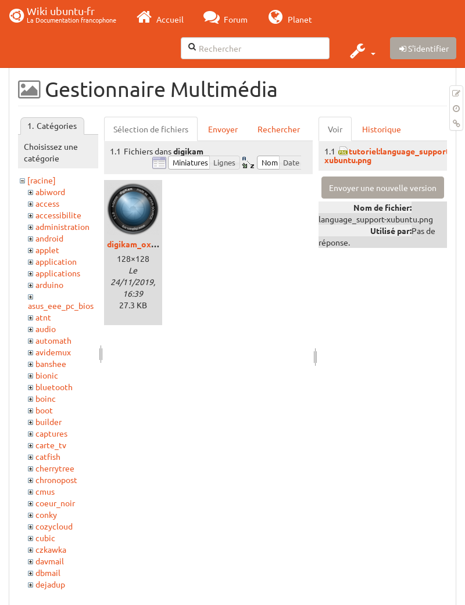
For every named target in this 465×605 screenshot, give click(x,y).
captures (51, 433)
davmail (49, 561)
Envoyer (223, 129)
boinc (45, 398)
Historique (381, 129)
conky (46, 514)
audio (45, 328)
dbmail (47, 572)
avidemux (53, 352)
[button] (361, 50)
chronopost (56, 479)
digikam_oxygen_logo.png (157, 244)
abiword (50, 191)
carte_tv (50, 445)
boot (44, 410)
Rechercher (278, 129)
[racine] (41, 180)
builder (48, 421)
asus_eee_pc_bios (61, 305)
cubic (45, 537)
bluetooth (54, 386)
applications (57, 273)
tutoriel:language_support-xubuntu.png (388, 155)
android (49, 238)
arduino (49, 284)
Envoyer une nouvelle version (383, 187)
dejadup (50, 584)
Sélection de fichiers (150, 129)
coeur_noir (55, 503)
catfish (47, 456)
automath (53, 340)
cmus (45, 491)
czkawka (50, 549)
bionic (46, 375)
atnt (43, 317)
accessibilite (58, 215)
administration (62, 226)
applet (47, 249)
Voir (335, 129)
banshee (50, 363)
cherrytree (54, 468)
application (56, 261)
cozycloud (54, 526)
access (47, 203)
